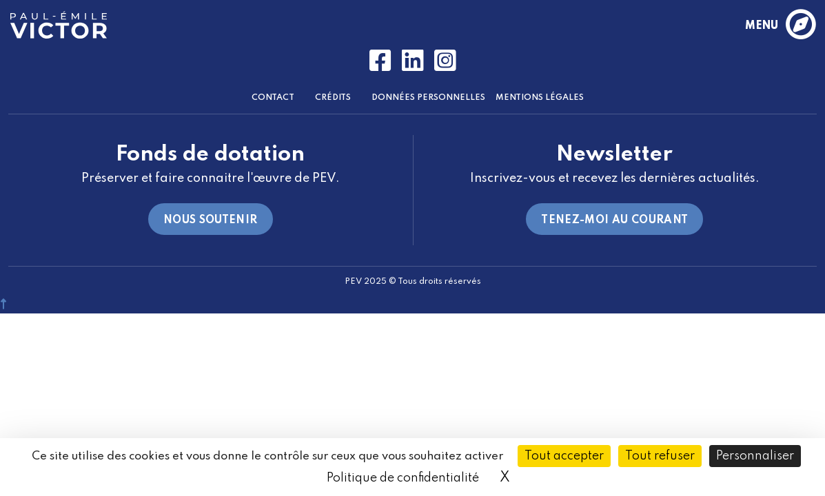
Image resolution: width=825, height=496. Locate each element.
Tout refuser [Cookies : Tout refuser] (660, 456)
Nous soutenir (210, 220)
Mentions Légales (540, 98)
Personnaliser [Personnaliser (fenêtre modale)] (755, 456)
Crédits (333, 98)
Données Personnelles (428, 98)
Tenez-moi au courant (614, 220)
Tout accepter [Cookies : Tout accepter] (564, 456)
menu (780, 25)
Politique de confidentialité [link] (403, 478)
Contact (273, 98)
